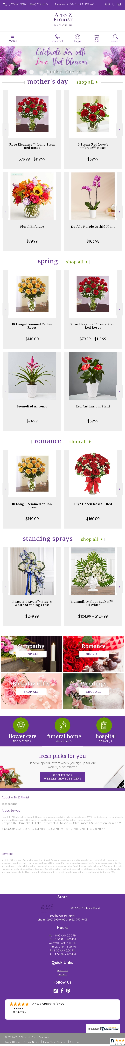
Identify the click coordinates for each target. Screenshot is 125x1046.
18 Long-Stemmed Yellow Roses (32, 325)
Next (119, 130)
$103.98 (93, 241)
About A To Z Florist (15, 797)
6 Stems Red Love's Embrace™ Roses (93, 146)
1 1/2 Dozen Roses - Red (93, 504)
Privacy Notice (31, 1041)
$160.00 (93, 518)
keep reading (9, 803)
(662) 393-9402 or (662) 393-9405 (28, 4)
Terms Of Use (12, 1041)
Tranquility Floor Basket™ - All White (93, 603)
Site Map (74, 1041)
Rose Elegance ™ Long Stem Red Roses (32, 146)
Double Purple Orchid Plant (93, 226)
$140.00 (32, 338)
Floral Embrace (32, 226)
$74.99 (32, 421)
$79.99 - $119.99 (32, 159)
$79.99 (32, 241)
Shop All (85, 82)
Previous (5, 130)
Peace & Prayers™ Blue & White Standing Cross (32, 603)
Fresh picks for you (62, 761)
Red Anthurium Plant (93, 406)
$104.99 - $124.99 (93, 616)
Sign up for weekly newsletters (62, 777)
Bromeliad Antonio (32, 406)
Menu (12, 41)
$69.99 (92, 159)
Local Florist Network (54, 1041)
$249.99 (32, 616)
